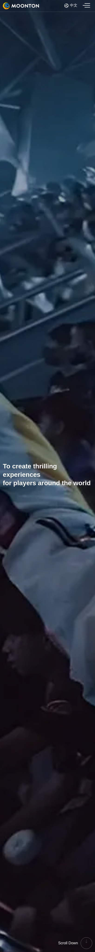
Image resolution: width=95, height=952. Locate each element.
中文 (73, 5)
